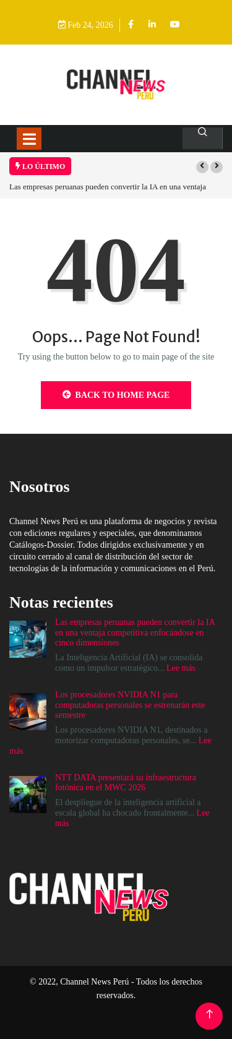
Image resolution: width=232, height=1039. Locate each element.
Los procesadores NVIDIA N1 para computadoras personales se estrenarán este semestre (130, 705)
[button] (202, 167)
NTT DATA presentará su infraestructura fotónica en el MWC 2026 (125, 783)
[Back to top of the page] (209, 1014)
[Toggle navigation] (29, 138)
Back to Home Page (116, 395)
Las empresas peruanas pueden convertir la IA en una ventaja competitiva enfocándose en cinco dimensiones (135, 633)
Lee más (180, 668)
